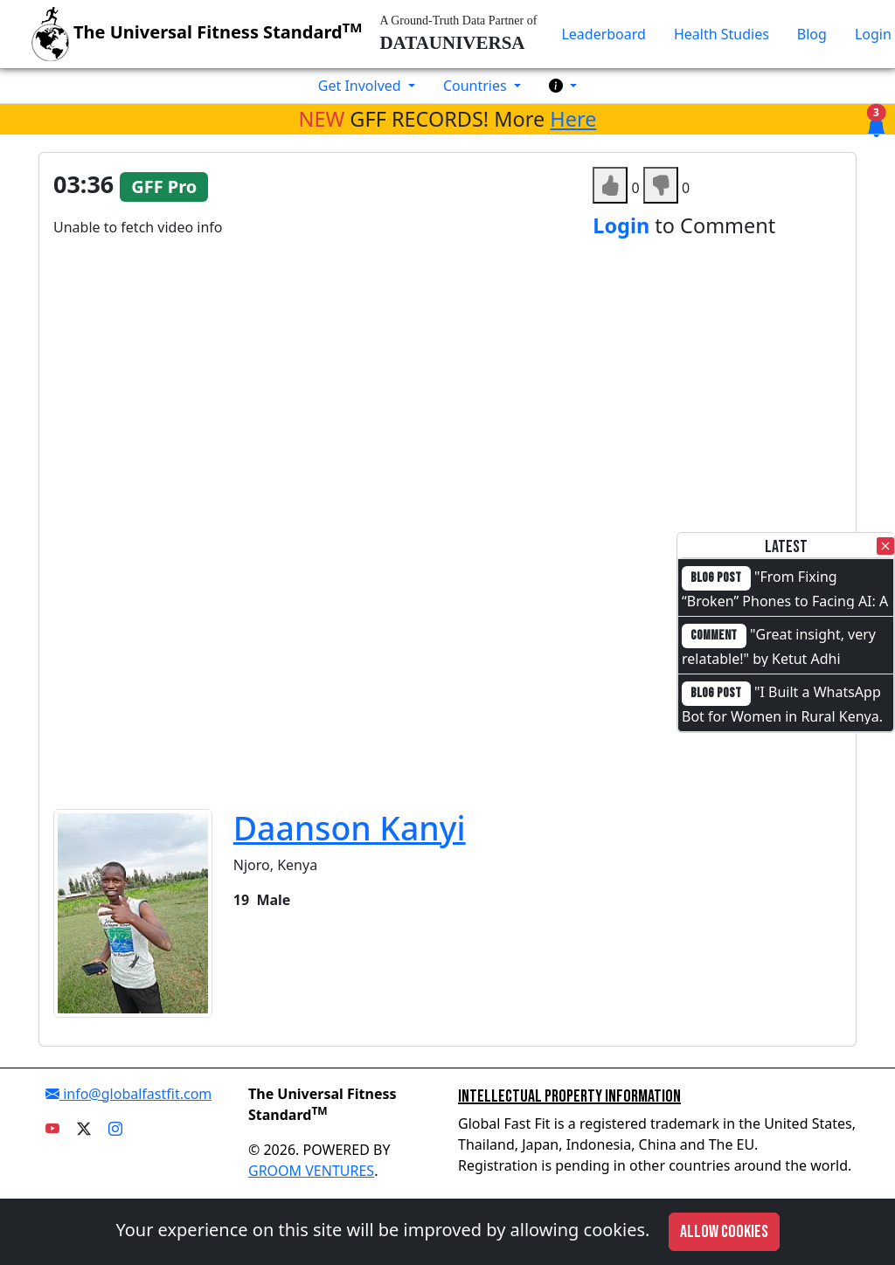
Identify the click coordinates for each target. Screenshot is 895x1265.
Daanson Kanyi (349, 827)
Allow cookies (724, 1231)
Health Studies (721, 34)
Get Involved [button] (361, 85)
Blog (812, 34)
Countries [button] (476, 85)
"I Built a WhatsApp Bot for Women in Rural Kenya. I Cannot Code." (782, 714)
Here (573, 119)
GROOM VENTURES (311, 1170)
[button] (563, 85)
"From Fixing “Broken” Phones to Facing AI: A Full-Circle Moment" (785, 599)
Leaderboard (603, 34)
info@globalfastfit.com (128, 1093)
